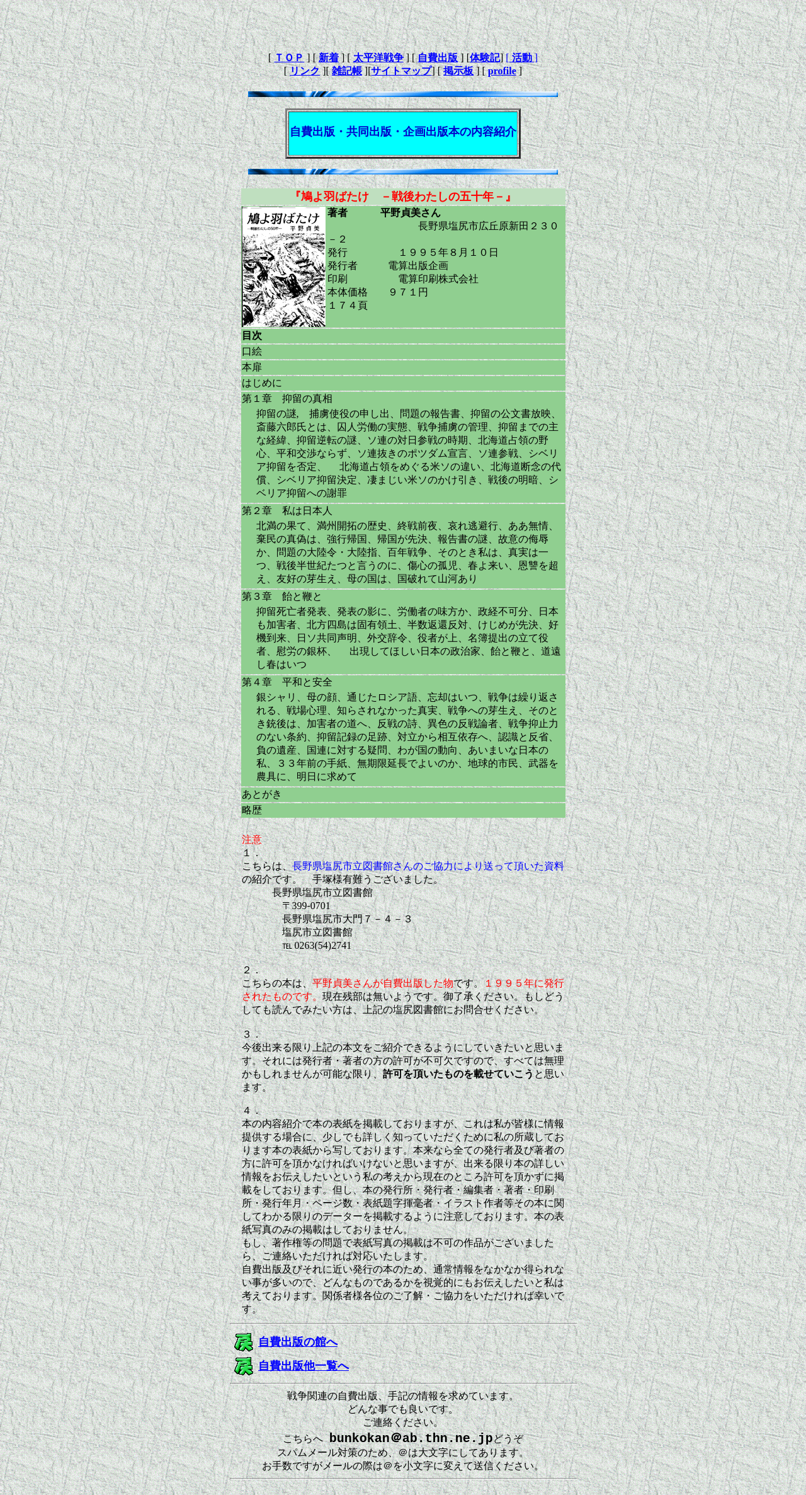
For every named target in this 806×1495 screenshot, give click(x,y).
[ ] (522, 57)
